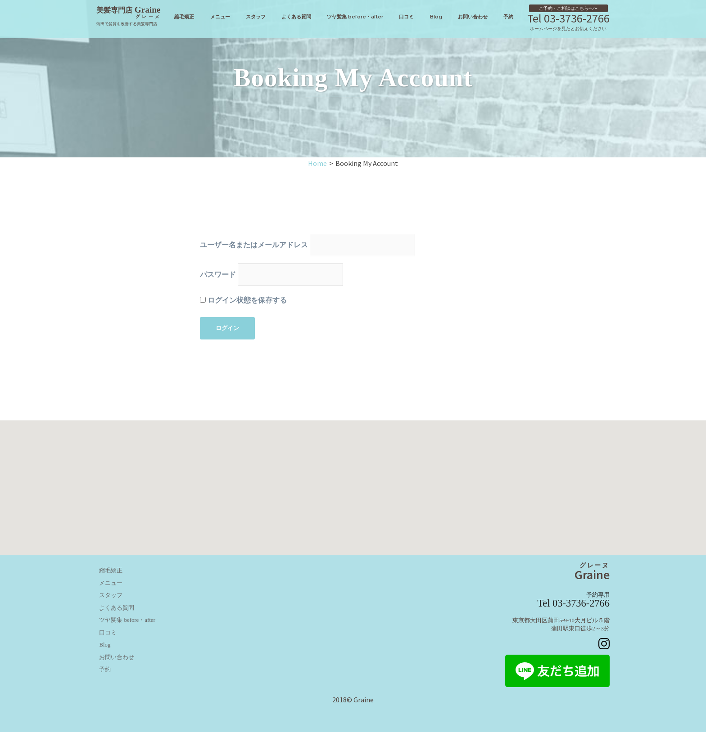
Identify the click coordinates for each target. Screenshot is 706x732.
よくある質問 (296, 16)
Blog (436, 16)
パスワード (218, 274)
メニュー (220, 16)
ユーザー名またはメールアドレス (254, 245)
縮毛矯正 (184, 16)
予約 (508, 16)
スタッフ (256, 16)
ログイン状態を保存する (243, 300)
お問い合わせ (473, 16)
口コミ (406, 16)
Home (317, 163)
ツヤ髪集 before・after (355, 16)
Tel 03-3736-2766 (568, 18)
